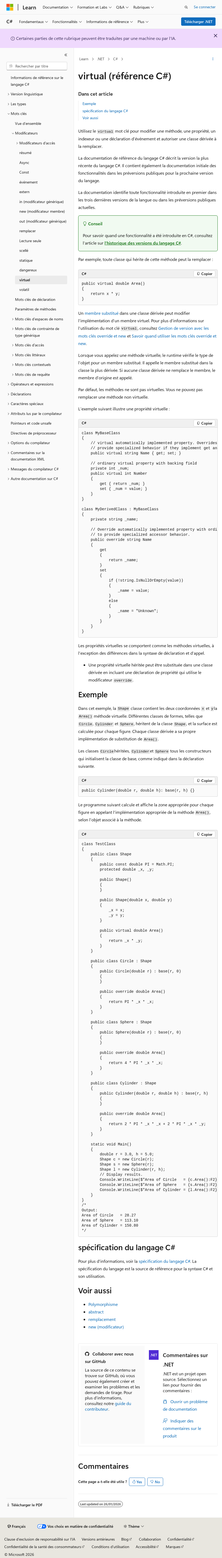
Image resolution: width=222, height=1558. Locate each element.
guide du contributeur (108, 1406)
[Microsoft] (9, 7)
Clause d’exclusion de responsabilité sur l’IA (39, 1539)
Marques (173, 1546)
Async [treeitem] (24, 162)
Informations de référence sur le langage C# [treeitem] (37, 81)
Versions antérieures (98, 1539)
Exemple (89, 103)
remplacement (102, 1319)
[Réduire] (65, 55)
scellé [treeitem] (23, 250)
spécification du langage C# (105, 110)
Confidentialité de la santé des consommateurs (42, 1546)
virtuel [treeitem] (24, 279)
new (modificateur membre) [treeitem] (42, 211)
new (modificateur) (106, 1326)
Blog (124, 1539)
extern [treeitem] (24, 191)
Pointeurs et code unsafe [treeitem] (31, 423)
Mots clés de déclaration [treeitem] (35, 299)
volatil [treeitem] (24, 289)
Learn (83, 58)
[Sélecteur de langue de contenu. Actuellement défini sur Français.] (16, 1526)
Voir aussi (90, 117)
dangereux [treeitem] (28, 269)
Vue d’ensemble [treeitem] (28, 123)
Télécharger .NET (198, 21)
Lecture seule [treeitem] (30, 240)
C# (115, 58)
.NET (100, 58)
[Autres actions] (213, 59)
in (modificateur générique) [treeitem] (41, 201)
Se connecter (205, 6)
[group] (148, 533)
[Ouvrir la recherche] (186, 7)
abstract (95, 1311)
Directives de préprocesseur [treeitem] (33, 433)
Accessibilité (146, 1546)
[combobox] (36, 66)
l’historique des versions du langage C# (143, 243)
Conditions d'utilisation (110, 1546)
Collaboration (150, 1539)
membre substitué (102, 313)
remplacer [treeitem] (27, 230)
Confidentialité (179, 1539)
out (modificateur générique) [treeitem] (42, 221)
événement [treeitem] (28, 182)
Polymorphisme (103, 1304)
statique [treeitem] (26, 260)
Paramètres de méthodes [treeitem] (35, 309)
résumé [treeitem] (25, 152)
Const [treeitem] (24, 172)
